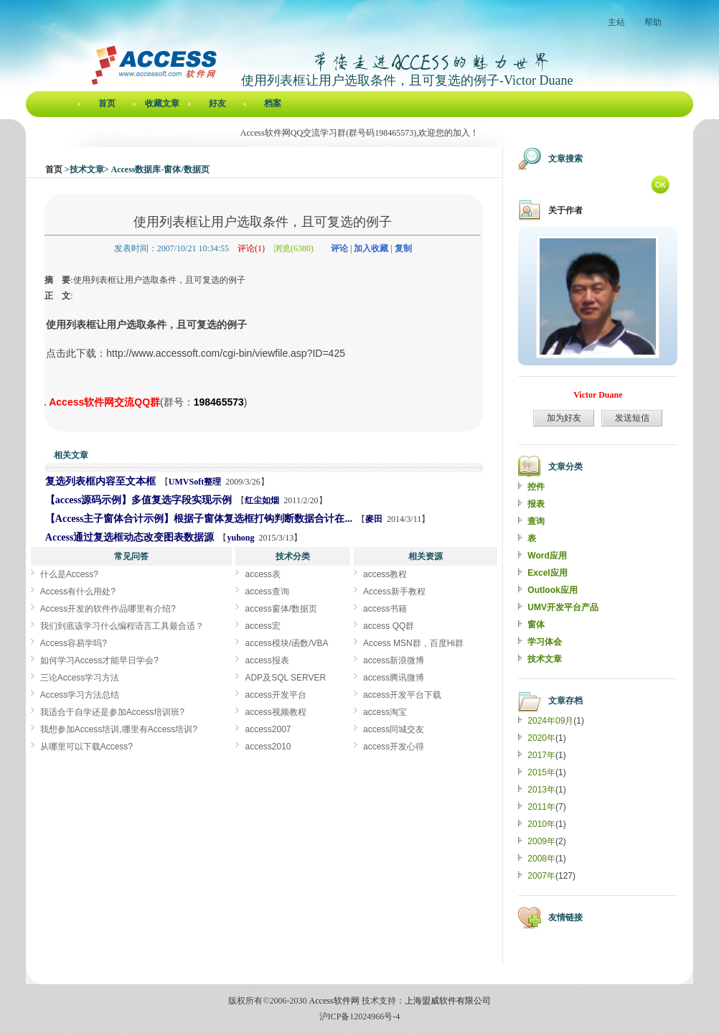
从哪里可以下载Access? (86, 747)
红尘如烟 (262, 500)
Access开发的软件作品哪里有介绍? (108, 609)
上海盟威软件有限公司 (448, 1001)
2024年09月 (550, 721)
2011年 (541, 807)
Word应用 (546, 556)
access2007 (268, 729)
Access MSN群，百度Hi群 (413, 643)
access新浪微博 (393, 660)
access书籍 (385, 609)
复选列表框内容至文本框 (100, 481)
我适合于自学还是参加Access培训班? (112, 712)
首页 (107, 103)
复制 (403, 248)
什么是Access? (69, 574)
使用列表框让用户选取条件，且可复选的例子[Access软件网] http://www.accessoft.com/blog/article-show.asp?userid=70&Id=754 (45, 405)
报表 (536, 504)
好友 (217, 103)
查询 (536, 521)
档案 (272, 103)
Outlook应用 (552, 590)
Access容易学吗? (73, 643)
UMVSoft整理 (195, 482)
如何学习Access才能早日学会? (99, 660)
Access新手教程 (394, 591)
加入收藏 (371, 248)
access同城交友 (393, 729)
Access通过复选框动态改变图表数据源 (130, 537)
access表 (262, 574)
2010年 (541, 824)
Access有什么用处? (78, 591)
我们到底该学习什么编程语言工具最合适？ (122, 626)
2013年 (541, 790)
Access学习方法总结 (80, 695)
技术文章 (544, 659)
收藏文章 (162, 103)
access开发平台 (275, 695)
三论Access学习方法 (80, 678)
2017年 (541, 755)
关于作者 (565, 210)
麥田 (373, 519)
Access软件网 (334, 1001)
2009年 (541, 841)
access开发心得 (393, 747)
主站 (616, 22)
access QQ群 (388, 626)
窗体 (536, 625)
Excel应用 (547, 573)
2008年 (541, 859)
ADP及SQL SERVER (285, 678)
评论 (339, 248)
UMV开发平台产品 (562, 607)
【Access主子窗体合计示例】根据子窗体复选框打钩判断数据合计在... (198, 518)
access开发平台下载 (402, 695)
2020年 (541, 738)
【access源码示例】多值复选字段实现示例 (138, 500)
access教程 (385, 574)
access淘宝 (385, 712)
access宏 (262, 626)
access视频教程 (275, 712)
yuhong (240, 538)
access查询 (266, 591)
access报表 (266, 660)
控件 (536, 487)
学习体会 (544, 642)
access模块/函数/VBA (286, 643)
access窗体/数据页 (281, 609)
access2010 (268, 747)
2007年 (541, 876)
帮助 (653, 22)
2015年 (541, 772)
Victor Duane (597, 395)
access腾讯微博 (393, 678)
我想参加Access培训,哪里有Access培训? (118, 729)
